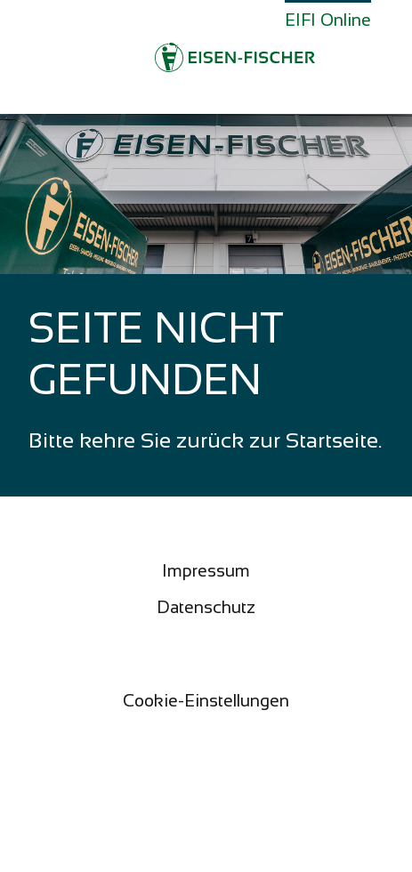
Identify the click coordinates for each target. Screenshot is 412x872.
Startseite (332, 440)
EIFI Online (328, 20)
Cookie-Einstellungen (206, 700)
